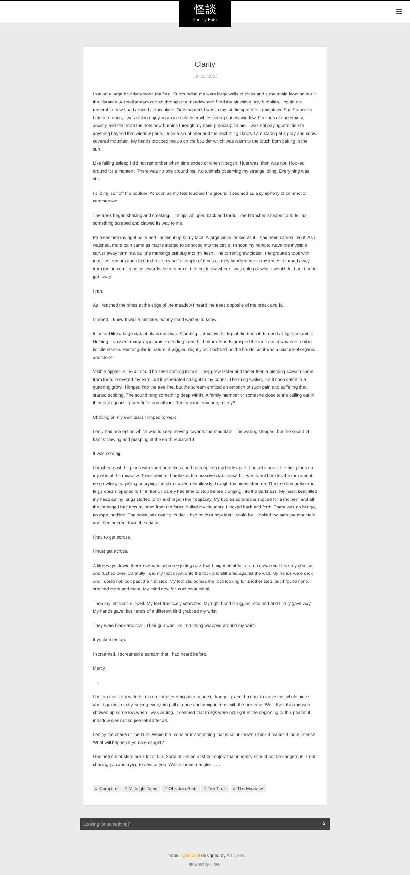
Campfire (108, 788)
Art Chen (235, 855)
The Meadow (250, 788)
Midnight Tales (143, 788)
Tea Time (217, 788)
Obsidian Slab (182, 788)
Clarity (205, 64)
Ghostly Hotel (207, 864)
